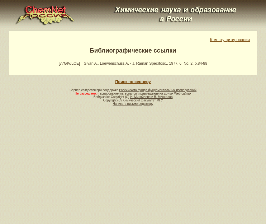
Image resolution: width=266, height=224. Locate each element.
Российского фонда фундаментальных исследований (157, 90)
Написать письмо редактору (133, 103)
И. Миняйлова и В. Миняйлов (151, 97)
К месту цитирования (230, 39)
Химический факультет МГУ (142, 100)
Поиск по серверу (133, 81)
